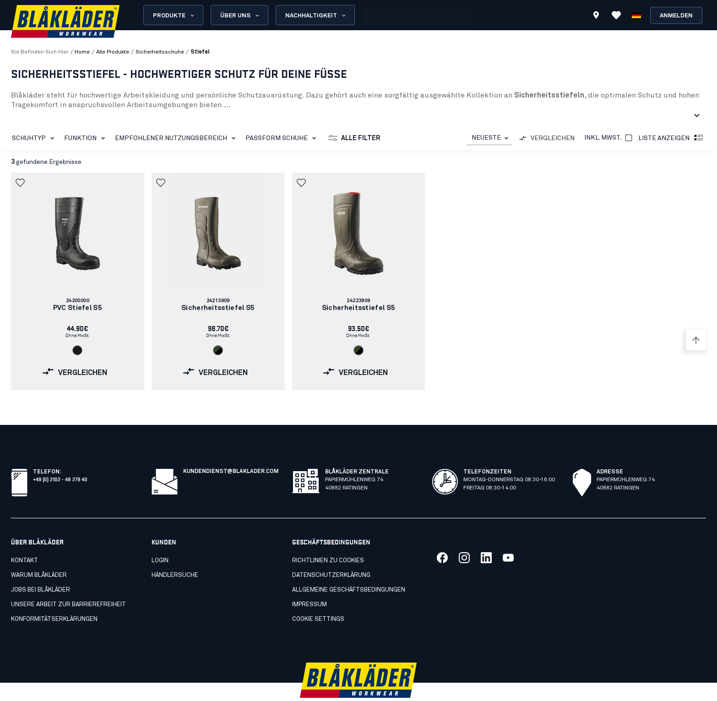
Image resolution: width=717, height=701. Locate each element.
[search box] (407, 15)
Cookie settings (318, 599)
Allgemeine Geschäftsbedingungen (348, 570)
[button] (21, 183)
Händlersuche (175, 555)
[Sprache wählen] (636, 15)
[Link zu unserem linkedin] (486, 537)
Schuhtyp (35, 138)
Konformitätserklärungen (54, 599)
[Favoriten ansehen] (616, 15)
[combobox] (489, 138)
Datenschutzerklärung (331, 555)
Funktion (86, 138)
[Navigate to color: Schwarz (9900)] (77, 350)
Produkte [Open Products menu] (174, 15)
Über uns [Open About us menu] (240, 15)
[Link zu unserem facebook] (442, 537)
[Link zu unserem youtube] (508, 537)
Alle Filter (354, 138)
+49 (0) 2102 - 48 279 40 (60, 458)
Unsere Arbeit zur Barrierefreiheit (68, 584)
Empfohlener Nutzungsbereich (177, 138)
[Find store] (596, 16)
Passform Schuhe (282, 138)
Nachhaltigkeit (316, 15)
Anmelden (676, 16)
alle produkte (112, 52)
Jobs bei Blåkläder (40, 570)
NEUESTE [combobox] (486, 138)
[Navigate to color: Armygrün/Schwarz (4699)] (218, 350)
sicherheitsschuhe (160, 52)
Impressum (309, 584)
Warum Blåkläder (39, 555)
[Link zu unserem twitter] (464, 537)
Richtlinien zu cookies (328, 540)
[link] (77, 281)
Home (82, 52)
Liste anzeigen (671, 138)
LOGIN (160, 540)
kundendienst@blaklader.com (231, 451)
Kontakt (24, 540)
